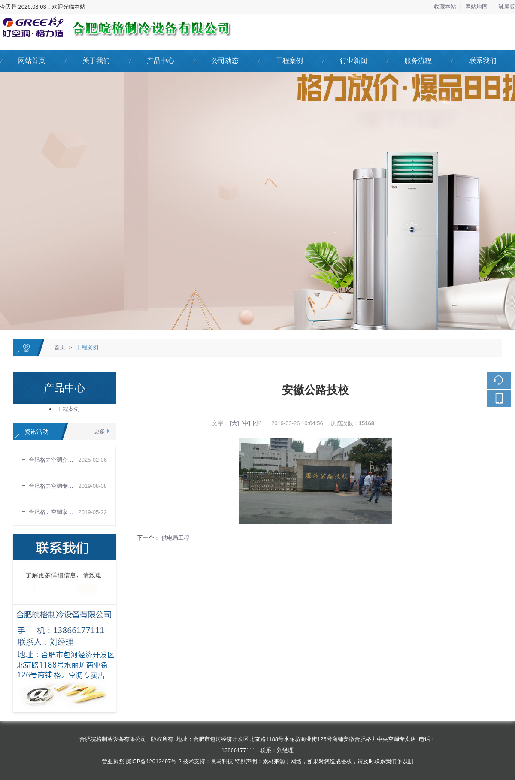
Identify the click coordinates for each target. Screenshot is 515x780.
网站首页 (31, 60)
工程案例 (289, 60)
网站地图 (476, 6)
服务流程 (418, 60)
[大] (234, 423)
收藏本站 (445, 6)
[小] (257, 423)
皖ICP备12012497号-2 (154, 761)
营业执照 (113, 761)
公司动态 (225, 60)
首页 (59, 347)
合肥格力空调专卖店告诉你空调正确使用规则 (53, 486)
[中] (246, 423)
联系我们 (483, 60)
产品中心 (160, 60)
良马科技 (222, 761)
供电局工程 (174, 538)
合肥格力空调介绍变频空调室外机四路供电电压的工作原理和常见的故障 (53, 460)
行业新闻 (353, 60)
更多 (99, 431)
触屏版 (506, 6)
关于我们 (96, 60)
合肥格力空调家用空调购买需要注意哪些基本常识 (53, 512)
